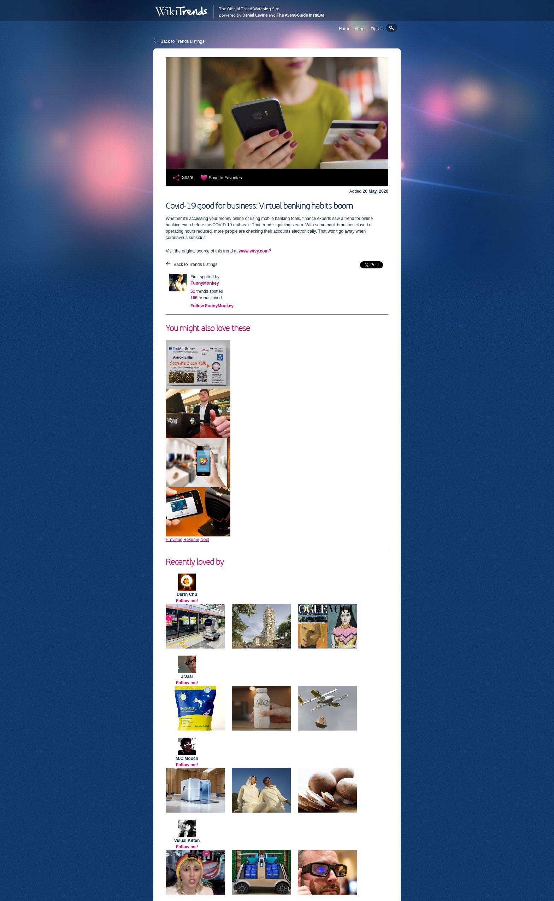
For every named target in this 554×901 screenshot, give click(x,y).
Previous (174, 539)
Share (187, 177)
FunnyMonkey (204, 283)
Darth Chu (187, 594)
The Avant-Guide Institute (300, 15)
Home (344, 28)
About (360, 28)
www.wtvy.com (254, 251)
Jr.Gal (187, 676)
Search (391, 28)
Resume (191, 539)
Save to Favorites (225, 177)
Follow (212, 305)
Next (204, 539)
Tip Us (377, 28)
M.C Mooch (187, 758)
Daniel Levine (254, 15)
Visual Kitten (187, 840)
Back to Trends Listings (182, 41)
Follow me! (187, 600)
